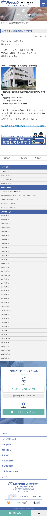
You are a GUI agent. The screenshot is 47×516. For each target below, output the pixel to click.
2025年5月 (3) (5, 243)
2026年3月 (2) (5, 220)
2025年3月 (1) (5, 251)
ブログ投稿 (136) (6, 179)
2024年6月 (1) (5, 283)
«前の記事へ (7, 158)
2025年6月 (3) (5, 239)
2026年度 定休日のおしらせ (9, 199)
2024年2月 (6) (5, 299)
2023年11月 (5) (5, 307)
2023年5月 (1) (5, 326)
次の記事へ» (39, 158)
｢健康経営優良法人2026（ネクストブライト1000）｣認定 (18, 195)
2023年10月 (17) (6, 310)
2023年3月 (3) (5, 334)
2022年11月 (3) (5, 350)
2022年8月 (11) (5, 358)
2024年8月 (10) (5, 275)
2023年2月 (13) (5, 338)
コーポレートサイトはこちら (24, 496)
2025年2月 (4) (5, 255)
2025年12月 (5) (5, 224)
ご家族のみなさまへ (10, 471)
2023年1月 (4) (5, 342)
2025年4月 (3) (5, 247)
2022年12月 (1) (5, 346)
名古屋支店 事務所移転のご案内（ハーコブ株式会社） (23, 126)
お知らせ (36, 36)
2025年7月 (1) (5, 236)
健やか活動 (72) (6, 175)
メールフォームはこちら (23, 412)
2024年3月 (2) (5, 295)
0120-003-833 (23, 389)
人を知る (5, 455)
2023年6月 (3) (5, 322)
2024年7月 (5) (5, 279)
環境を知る (6, 450)
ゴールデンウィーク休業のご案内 (11, 191)
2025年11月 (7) (5, 228)
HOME (5, 23)
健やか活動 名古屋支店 (8, 203)
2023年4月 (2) (5, 330)
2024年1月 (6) (5, 303)
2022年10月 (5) (5, 354)
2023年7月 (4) (5, 318)
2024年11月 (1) (5, 267)
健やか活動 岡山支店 (8, 207)
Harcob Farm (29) (6, 183)
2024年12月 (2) (5, 263)
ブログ (4, 477)
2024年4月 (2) (5, 291)
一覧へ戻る (23, 158)
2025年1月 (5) (5, 259)
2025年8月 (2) (5, 232)
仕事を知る (6, 445)
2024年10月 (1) (5, 271)
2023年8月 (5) (5, 315)
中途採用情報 (7, 461)
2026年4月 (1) (5, 216)
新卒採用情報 (7, 466)
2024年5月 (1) (5, 287)
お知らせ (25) (5, 171)
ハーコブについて (9, 439)
